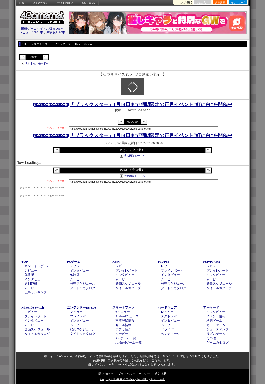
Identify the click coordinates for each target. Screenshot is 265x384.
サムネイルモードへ (37, 63)
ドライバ (167, 329)
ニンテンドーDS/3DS (81, 307)
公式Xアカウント (40, 2)
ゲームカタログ (217, 342)
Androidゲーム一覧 (128, 342)
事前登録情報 (124, 320)
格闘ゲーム (214, 320)
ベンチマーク (170, 334)
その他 (211, 338)
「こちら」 (156, 360)
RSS (21, 2)
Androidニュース (127, 316)
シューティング (217, 329)
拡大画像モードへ (134, 155)
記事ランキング (36, 292)
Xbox (116, 261)
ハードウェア (167, 307)
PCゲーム (73, 261)
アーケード (211, 307)
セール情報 (123, 325)
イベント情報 (215, 316)
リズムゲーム (215, 334)
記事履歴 (220, 2)
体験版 (29, 275)
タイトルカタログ (82, 288)
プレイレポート (126, 270)
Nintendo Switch (32, 307)
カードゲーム (215, 325)
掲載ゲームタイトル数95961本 (42, 28)
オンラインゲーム (37, 266)
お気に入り (202, 2)
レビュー (31, 270)
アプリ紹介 (123, 329)
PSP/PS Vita (211, 261)
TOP (24, 261)
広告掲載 (161, 373)
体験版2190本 (55, 32)
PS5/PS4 (163, 261)
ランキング (238, 2)
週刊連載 (31, 283)
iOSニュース (124, 312)
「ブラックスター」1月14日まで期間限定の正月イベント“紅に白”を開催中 (151, 104)
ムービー (31, 288)
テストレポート (172, 316)
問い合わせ (89, 2)
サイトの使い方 (66, 2)
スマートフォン (123, 307)
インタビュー (34, 279)
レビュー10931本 (31, 32)
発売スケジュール (82, 283)
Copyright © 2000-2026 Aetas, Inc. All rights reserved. (132, 379)
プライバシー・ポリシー (134, 373)
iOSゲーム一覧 (125, 338)
